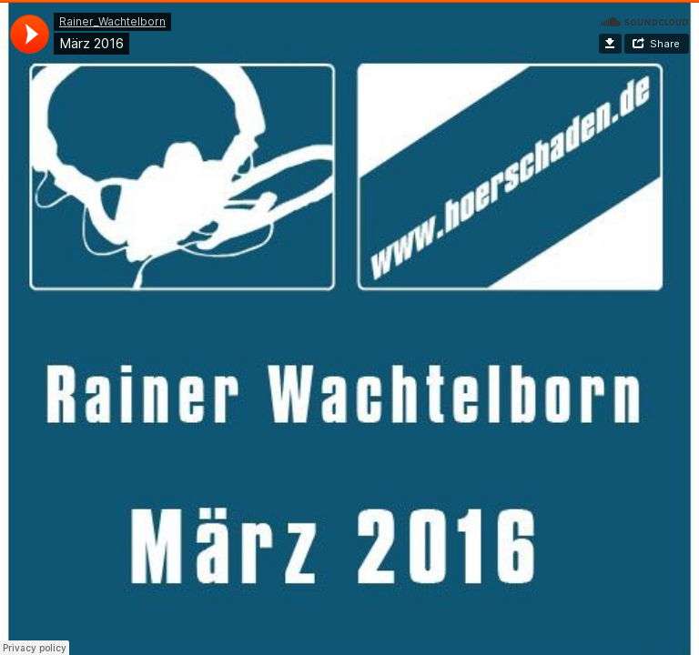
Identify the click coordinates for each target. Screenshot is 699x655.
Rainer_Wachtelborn (112, 21)
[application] (29, 34)
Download (610, 44)
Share (665, 43)
